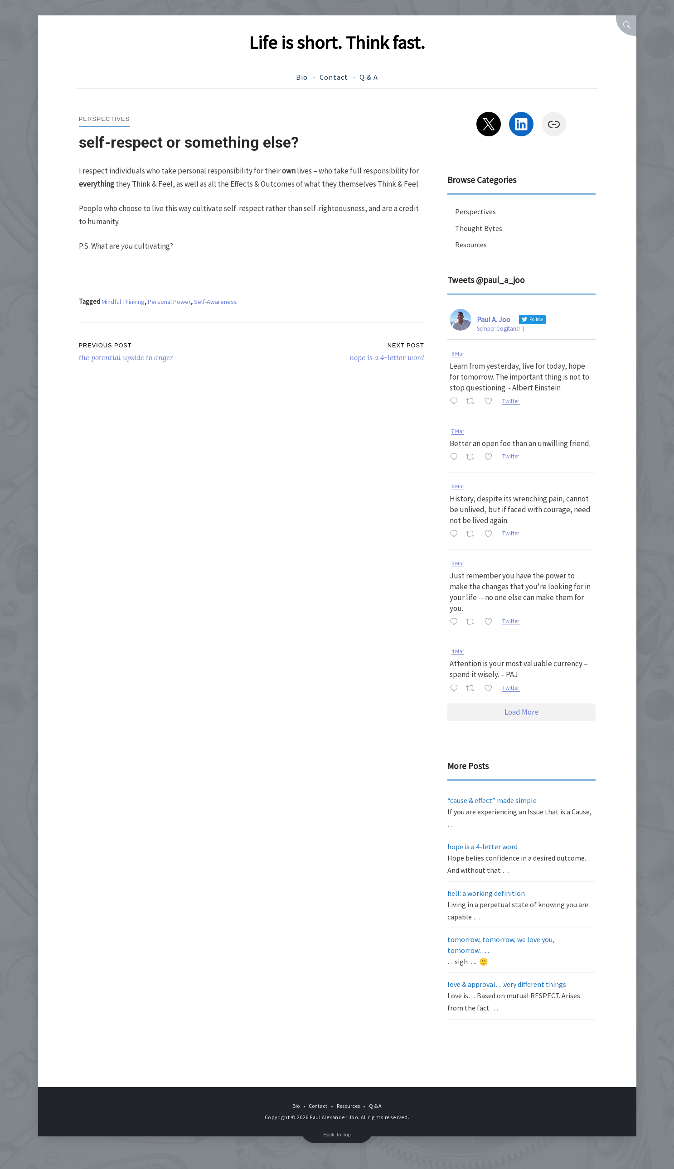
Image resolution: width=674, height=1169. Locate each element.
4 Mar (457, 651)
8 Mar (457, 353)
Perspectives (105, 118)
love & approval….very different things (506, 984)
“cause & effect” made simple (492, 800)
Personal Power (174, 301)
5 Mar (457, 563)
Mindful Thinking (125, 301)
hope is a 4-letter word (482, 846)
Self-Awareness (222, 301)
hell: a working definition (486, 893)
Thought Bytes (479, 228)
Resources (472, 245)
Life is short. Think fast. (337, 42)
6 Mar (457, 486)
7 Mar (457, 431)
